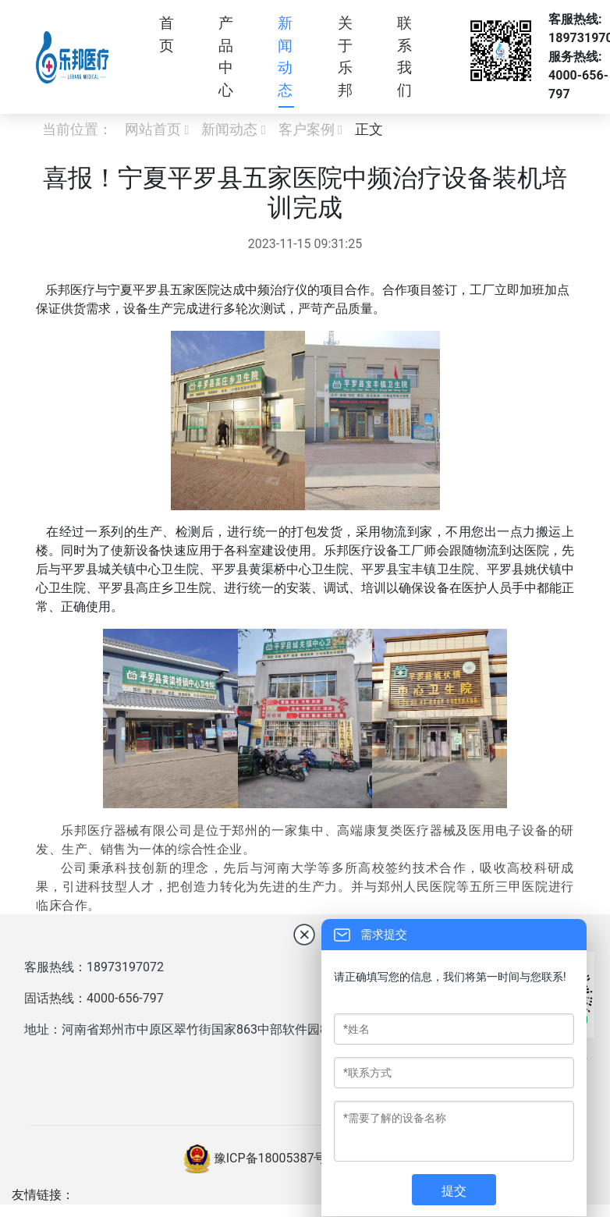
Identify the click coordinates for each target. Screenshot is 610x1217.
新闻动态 (285, 56)
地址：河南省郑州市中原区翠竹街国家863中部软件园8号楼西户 (200, 1029)
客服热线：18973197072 (94, 967)
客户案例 (306, 129)
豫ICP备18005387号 (270, 1158)
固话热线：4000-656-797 (94, 998)
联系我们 (405, 56)
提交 (454, 1190)
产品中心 (226, 56)
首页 (167, 34)
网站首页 (153, 129)
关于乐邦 (345, 56)
